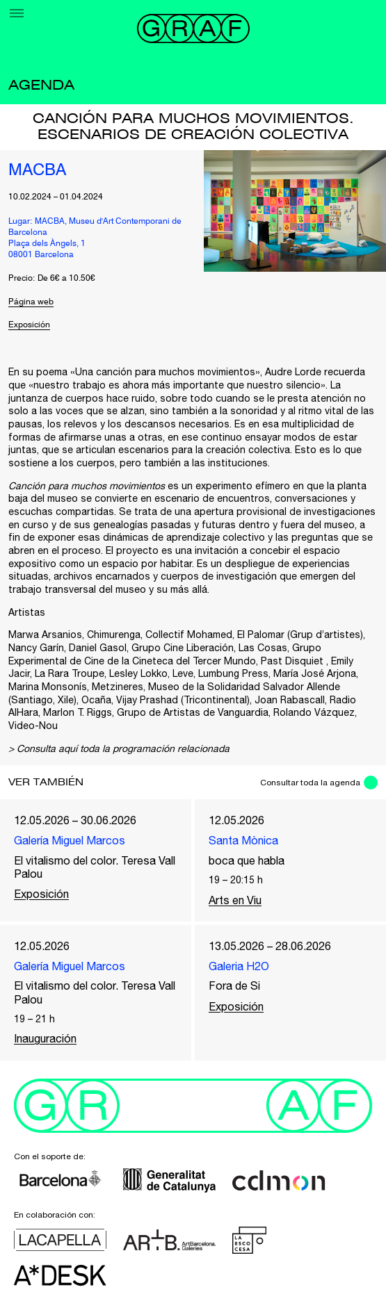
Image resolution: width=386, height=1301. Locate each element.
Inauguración (45, 1038)
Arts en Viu (235, 900)
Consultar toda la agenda (310, 782)
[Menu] (16, 13)
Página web (31, 302)
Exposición (29, 325)
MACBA (37, 171)
